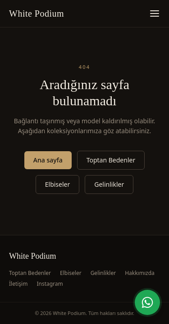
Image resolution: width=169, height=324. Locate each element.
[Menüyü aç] (154, 13)
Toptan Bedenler (111, 160)
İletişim (18, 284)
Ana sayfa (48, 160)
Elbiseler (57, 184)
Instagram (50, 284)
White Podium (36, 13)
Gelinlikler (109, 184)
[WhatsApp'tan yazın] (147, 302)
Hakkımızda (140, 273)
